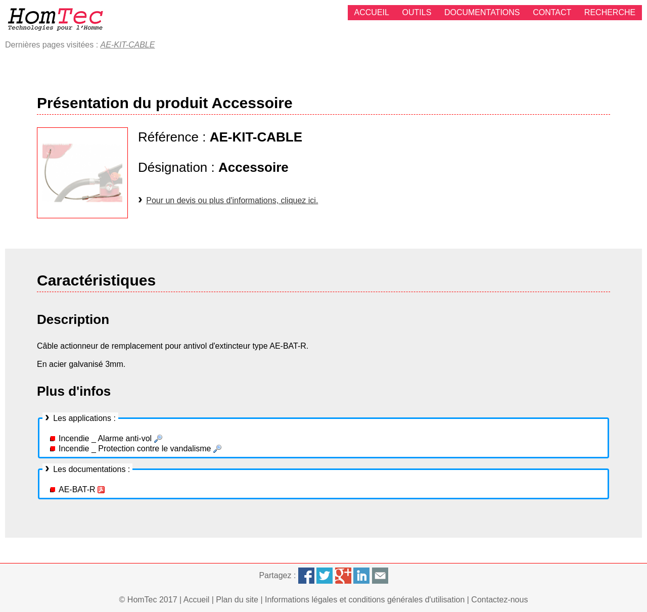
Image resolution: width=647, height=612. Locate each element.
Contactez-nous (499, 599)
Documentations (482, 12)
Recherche (609, 12)
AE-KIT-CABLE (128, 44)
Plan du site (237, 599)
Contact (552, 12)
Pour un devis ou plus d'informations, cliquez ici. (232, 200)
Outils (417, 12)
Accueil (371, 12)
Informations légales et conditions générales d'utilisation (365, 599)
